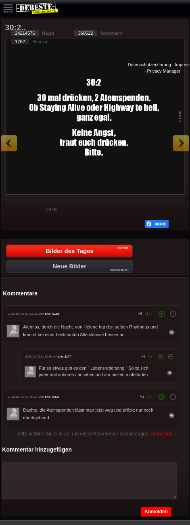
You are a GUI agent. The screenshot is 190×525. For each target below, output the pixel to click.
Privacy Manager (163, 71)
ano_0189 (52, 314)
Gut (13, 210)
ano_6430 (52, 397)
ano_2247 (64, 356)
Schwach (33, 210)
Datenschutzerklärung (149, 64)
